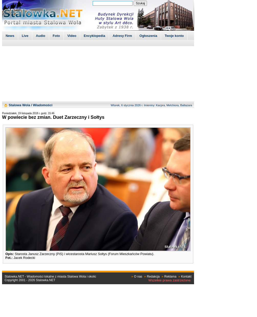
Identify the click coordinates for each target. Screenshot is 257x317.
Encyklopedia (94, 36)
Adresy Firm (122, 36)
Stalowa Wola (19, 105)
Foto (56, 36)
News (10, 36)
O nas (138, 276)
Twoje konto (174, 36)
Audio (40, 36)
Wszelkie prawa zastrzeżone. (169, 280)
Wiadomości (42, 105)
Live (25, 36)
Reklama (170, 276)
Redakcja (153, 276)
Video (71, 36)
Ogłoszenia (148, 36)
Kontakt (186, 276)
